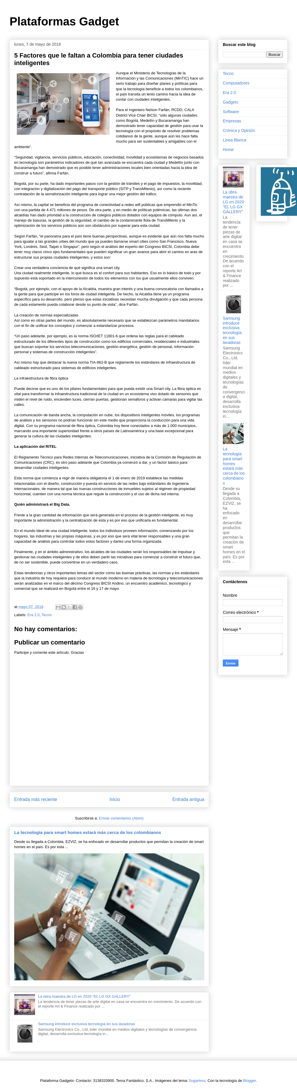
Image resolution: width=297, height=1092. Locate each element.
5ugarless (197, 1080)
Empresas (232, 121)
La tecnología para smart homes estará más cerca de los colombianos (87, 832)
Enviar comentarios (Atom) (121, 818)
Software (231, 111)
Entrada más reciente (35, 799)
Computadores (236, 83)
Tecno (46, 615)
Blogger (249, 1080)
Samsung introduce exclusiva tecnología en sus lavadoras (86, 1024)
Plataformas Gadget (64, 21)
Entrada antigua (188, 799)
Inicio (115, 799)
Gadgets (230, 102)
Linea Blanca (234, 140)
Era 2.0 (34, 615)
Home (228, 149)
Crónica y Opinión (239, 130)
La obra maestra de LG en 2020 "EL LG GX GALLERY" (84, 996)
